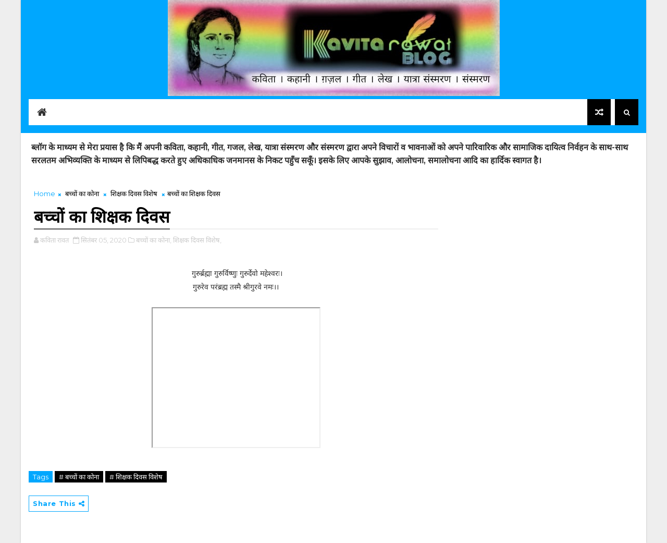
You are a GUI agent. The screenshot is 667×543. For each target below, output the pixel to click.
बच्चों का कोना (82, 193)
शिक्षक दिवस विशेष (133, 193)
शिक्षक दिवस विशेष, (197, 240)
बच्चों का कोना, (153, 240)
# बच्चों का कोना (79, 477)
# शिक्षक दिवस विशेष (136, 477)
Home (44, 193)
